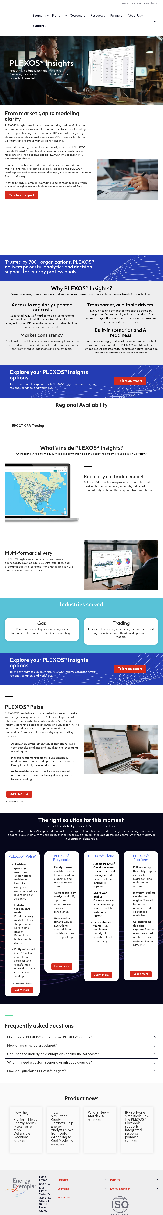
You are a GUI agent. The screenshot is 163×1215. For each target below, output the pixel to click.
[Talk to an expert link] (130, 328)
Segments (40, 12)
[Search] (155, 18)
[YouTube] (23, 1173)
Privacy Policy (13, 1209)
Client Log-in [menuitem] (151, 3)
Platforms (62, 1126)
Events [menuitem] (124, 3)
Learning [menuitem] (136, 3)
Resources (98, 12)
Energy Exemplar (120, 1135)
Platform (59, 12)
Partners (117, 12)
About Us (135, 12)
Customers (78, 12)
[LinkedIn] (15, 1173)
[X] (8, 1173)
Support (39, 23)
